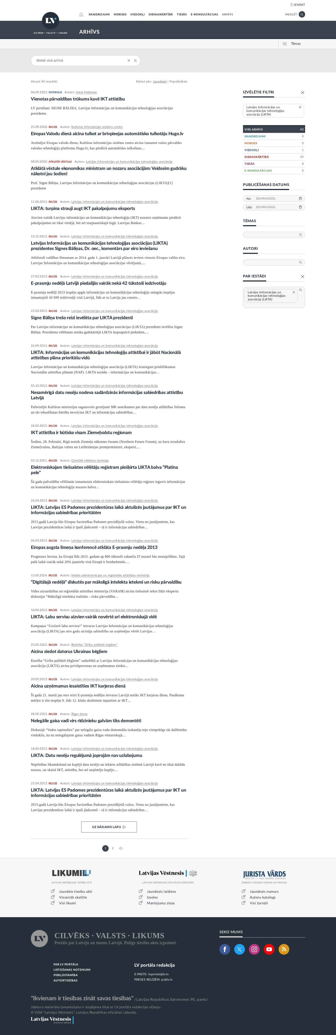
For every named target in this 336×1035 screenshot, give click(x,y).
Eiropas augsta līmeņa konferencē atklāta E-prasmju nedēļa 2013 (94, 547)
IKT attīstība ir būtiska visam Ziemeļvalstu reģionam (81, 432)
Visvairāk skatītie (73, 897)
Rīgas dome (79, 714)
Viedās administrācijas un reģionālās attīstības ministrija (110, 575)
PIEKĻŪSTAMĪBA (66, 975)
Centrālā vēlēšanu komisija (90, 460)
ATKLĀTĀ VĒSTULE (60, 161)
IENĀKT (299, 4)
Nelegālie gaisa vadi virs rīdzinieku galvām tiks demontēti (86, 721)
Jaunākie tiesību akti (75, 891)
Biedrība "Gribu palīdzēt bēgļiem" (94, 644)
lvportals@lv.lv (158, 974)
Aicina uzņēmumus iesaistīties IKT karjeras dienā (78, 686)
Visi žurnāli (259, 903)
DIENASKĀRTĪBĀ (161, 14)
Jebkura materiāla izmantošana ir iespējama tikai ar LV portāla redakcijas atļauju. (96, 1007)
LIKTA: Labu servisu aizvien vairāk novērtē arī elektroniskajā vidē (94, 617)
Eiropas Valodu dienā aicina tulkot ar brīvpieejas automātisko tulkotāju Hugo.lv (107, 134)
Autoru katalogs (263, 897)
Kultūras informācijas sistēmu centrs (97, 127)
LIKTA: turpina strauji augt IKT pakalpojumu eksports (83, 208)
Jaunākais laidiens (161, 891)
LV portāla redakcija (154, 965)
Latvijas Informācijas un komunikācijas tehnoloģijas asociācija (129, 161)
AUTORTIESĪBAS (65, 980)
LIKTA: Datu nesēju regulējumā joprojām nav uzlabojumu (86, 755)
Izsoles (152, 897)
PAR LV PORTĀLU (66, 964)
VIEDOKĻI (137, 14)
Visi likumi (67, 903)
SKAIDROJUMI (99, 14)
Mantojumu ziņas (161, 903)
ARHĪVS (227, 14)
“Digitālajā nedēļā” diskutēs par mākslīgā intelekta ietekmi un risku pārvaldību (106, 582)
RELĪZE (53, 127)
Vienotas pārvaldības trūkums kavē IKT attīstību (78, 99)
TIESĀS (182, 14)
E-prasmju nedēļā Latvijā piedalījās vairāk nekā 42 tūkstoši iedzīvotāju (98, 283)
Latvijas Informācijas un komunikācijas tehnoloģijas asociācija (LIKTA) (271, 296)
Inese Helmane (86, 92)
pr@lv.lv (166, 979)
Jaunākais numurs (264, 891)
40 (43, 81)
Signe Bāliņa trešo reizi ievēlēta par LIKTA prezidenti (82, 318)
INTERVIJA (55, 92)
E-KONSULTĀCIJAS (204, 14)
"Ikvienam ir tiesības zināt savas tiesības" (82, 998)
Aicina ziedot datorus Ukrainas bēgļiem (69, 651)
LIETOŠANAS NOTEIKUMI (72, 970)
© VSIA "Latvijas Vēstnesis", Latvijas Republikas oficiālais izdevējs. (84, 1012)
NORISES (120, 14)
